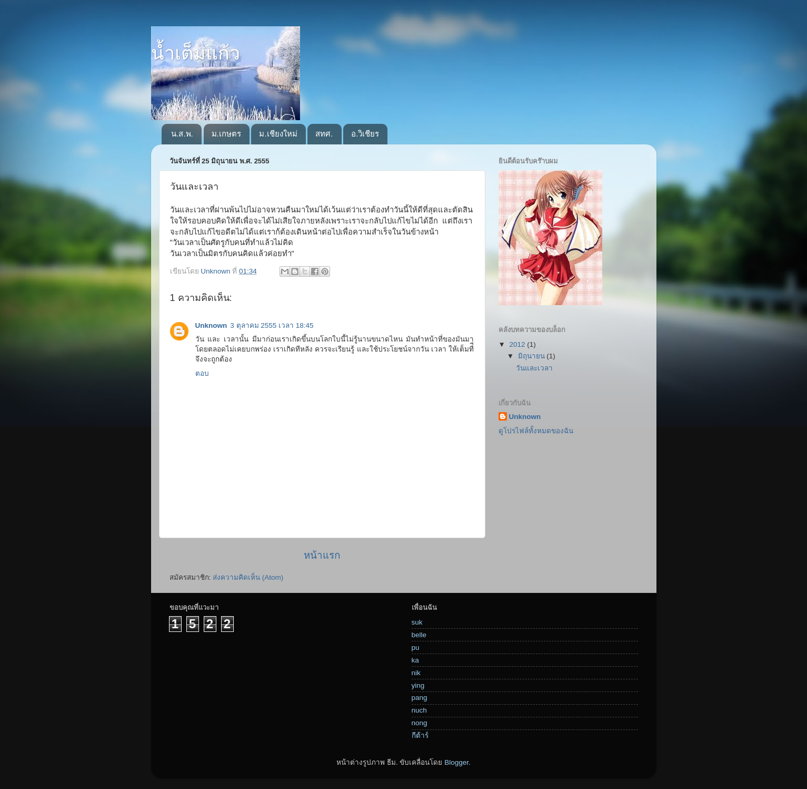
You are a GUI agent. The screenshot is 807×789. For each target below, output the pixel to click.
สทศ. (324, 133)
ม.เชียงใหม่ (278, 133)
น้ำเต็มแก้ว (195, 53)
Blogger (456, 762)
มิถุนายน (532, 356)
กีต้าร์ (420, 735)
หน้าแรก (322, 555)
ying (418, 685)
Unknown (211, 325)
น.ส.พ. (182, 133)
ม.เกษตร (226, 133)
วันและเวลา (534, 368)
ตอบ (202, 373)
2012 (518, 344)
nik (416, 673)
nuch (419, 710)
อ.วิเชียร (365, 133)
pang (419, 698)
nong (419, 723)
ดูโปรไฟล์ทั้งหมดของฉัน (536, 431)
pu (416, 647)
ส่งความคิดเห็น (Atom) (248, 577)
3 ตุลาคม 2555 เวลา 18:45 (271, 325)
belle (419, 635)
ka (415, 660)
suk (417, 622)
